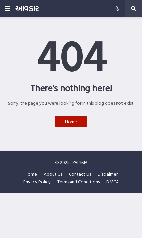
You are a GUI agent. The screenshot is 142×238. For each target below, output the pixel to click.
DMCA (112, 181)
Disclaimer (108, 174)
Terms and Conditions (78, 181)
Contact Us (80, 174)
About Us (53, 174)
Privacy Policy (37, 181)
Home (71, 121)
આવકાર (27, 8)
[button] (7, 8)
